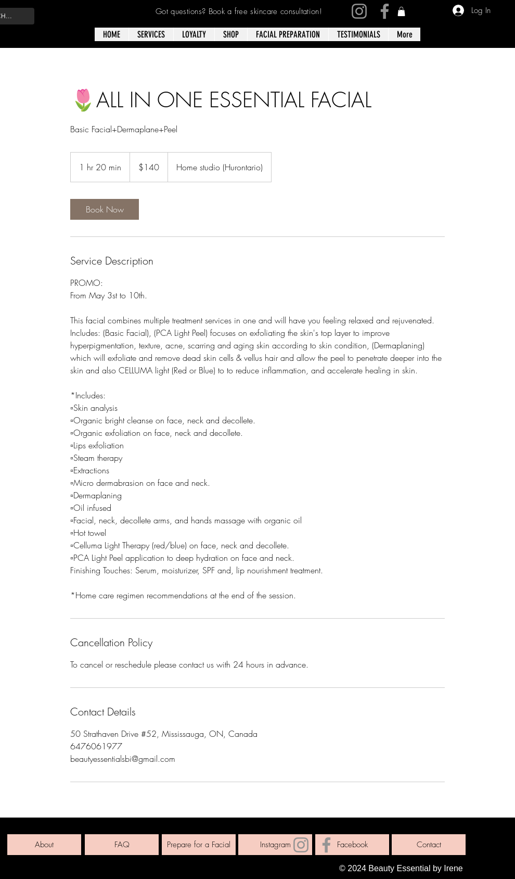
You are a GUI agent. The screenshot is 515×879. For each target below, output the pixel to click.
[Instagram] (359, 11)
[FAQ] (122, 844)
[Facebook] (385, 11)
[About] (44, 844)
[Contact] (429, 844)
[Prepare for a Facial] (199, 844)
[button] (230, 34)
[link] (401, 11)
